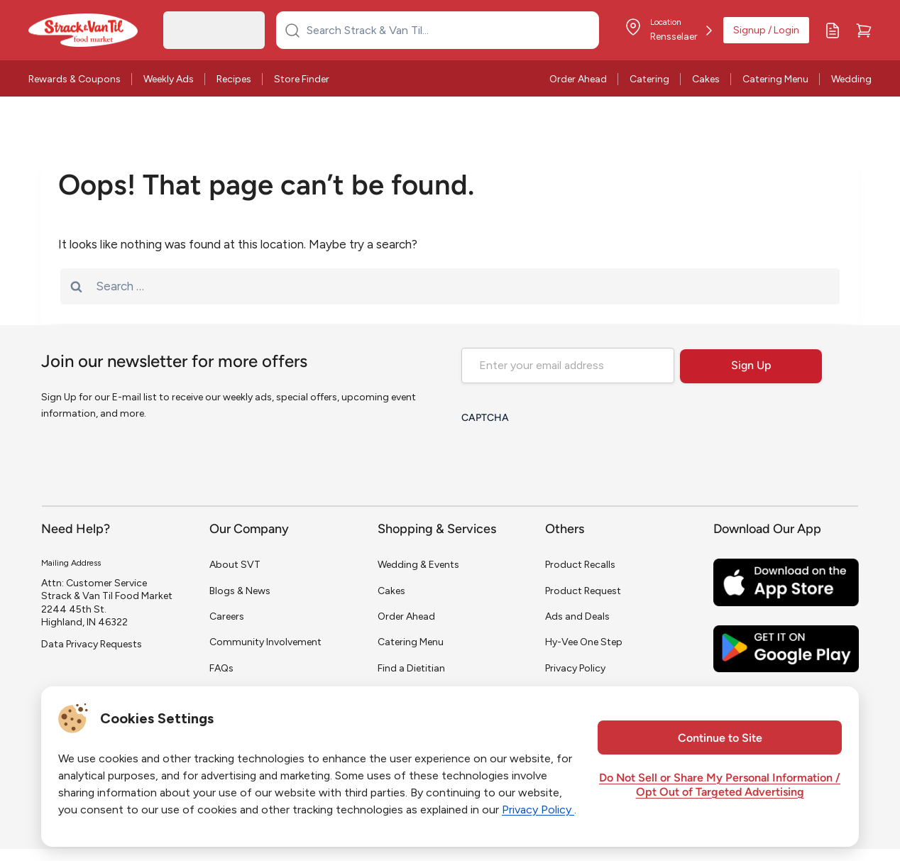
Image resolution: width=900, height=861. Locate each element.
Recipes (233, 79)
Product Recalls (580, 565)
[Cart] (864, 30)
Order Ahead (578, 79)
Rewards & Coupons (74, 79)
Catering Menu (775, 79)
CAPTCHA (485, 418)
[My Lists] (833, 30)
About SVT (234, 565)
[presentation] (569, 459)
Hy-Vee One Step (583, 642)
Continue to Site (720, 739)
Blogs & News (239, 591)
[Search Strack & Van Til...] (446, 29)
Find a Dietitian (411, 668)
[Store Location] (668, 30)
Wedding (851, 79)
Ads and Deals (577, 616)
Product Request (583, 591)
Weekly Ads (168, 79)
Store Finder (301, 79)
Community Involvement (265, 642)
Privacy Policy (575, 668)
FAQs (221, 668)
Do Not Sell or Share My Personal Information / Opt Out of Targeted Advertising (719, 786)
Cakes (706, 79)
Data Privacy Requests (91, 644)
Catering (649, 79)
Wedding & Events (418, 565)
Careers (226, 616)
